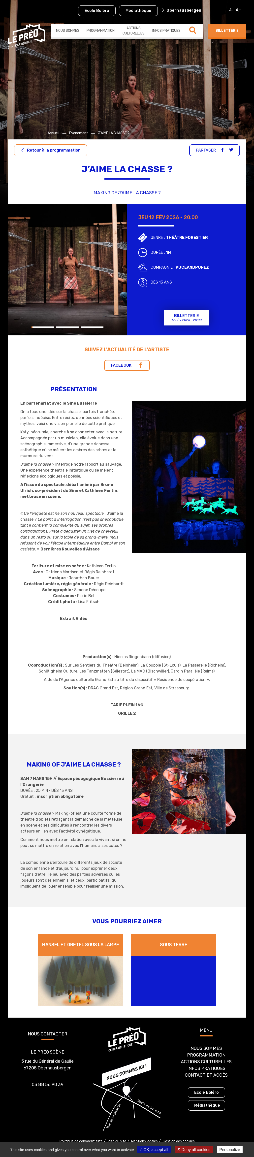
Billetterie (227, 31)
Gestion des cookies (179, 1141)
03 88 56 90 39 (48, 1084)
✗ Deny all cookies (193, 1150)
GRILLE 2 (127, 713)
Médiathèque (138, 10)
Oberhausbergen (183, 10)
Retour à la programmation (51, 150)
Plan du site (117, 1141)
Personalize (229, 1150)
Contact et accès (206, 1075)
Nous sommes (67, 31)
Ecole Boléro (97, 10)
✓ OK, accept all (153, 1150)
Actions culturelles (134, 30)
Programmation (101, 31)
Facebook (127, 365)
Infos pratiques (166, 31)
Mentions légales (144, 1141)
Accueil (53, 133)
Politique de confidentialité (81, 1141)
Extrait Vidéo (73, 618)
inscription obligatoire (60, 796)
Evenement (78, 133)
